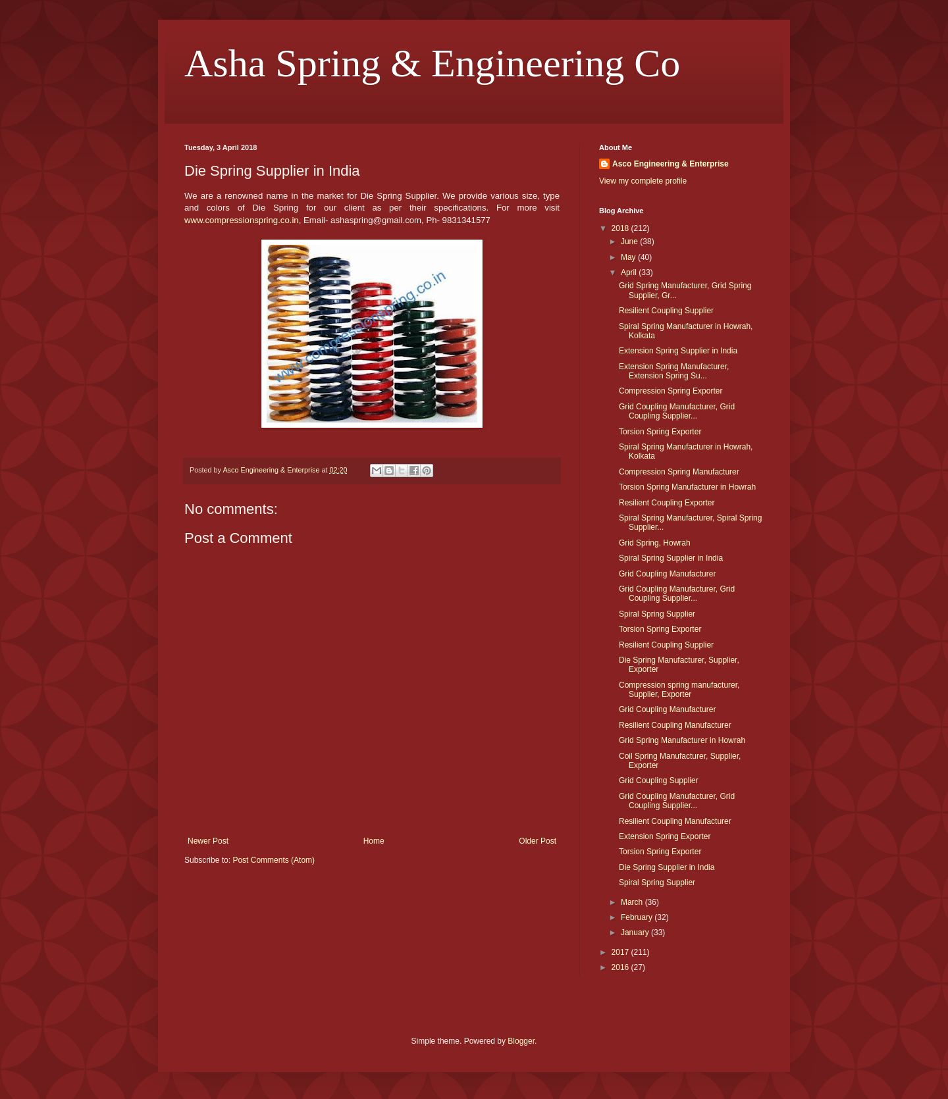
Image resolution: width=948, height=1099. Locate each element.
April (630, 272)
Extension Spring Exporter (664, 836)
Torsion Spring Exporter (660, 431)
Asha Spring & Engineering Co (432, 63)
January (636, 932)
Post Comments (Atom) (273, 860)
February (637, 917)
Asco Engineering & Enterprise (670, 163)
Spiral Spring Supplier (657, 614)
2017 (621, 952)
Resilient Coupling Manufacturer (675, 725)
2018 (621, 228)
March (633, 902)
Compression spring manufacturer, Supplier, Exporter (679, 689)
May (629, 257)
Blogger (521, 1041)
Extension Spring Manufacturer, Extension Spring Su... (674, 371)
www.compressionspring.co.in (241, 220)
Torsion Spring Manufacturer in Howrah (687, 487)
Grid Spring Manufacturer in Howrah (682, 740)
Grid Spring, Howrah (655, 543)
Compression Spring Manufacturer (679, 471)
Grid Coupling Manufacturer (667, 573)
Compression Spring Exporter (670, 391)
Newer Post (208, 841)
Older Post (537, 841)
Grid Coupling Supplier (658, 780)
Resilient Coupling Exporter (666, 502)
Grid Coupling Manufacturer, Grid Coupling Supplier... (677, 411)
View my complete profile (643, 181)
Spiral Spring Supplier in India (671, 558)
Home (373, 841)
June (630, 241)
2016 (621, 967)
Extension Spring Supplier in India (678, 350)
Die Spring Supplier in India (666, 867)
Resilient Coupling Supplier (666, 310)
